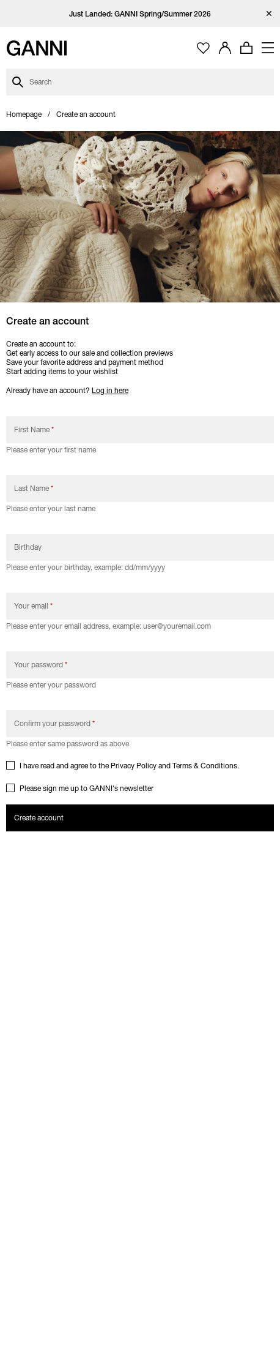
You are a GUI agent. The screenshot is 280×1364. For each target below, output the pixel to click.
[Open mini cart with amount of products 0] (246, 48)
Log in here (110, 390)
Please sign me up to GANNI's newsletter (86, 788)
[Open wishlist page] (203, 48)
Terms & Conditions (204, 765)
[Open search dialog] (140, 82)
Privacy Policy (134, 765)
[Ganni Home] (36, 48)
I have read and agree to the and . (130, 765)
